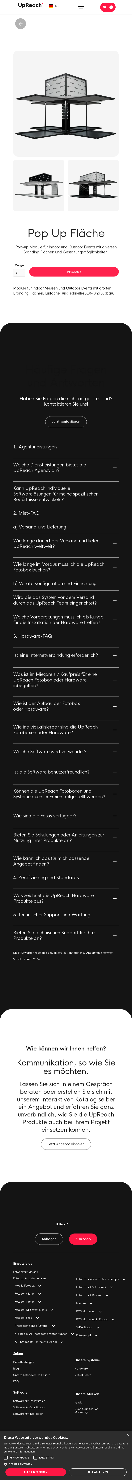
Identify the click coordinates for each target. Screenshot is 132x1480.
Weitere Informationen (21, 1451)
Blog (16, 1368)
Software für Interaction (28, 1414)
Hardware (81, 1368)
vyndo (78, 1402)
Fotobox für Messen (25, 1272)
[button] (54, 6)
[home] (29, 5)
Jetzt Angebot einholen (66, 1147)
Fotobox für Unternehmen (29, 1278)
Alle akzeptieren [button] (36, 1472)
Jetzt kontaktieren (66, 425)
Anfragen (49, 1239)
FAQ (16, 1381)
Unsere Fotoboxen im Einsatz (31, 1375)
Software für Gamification (29, 1407)
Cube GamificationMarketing (86, 1410)
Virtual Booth (83, 1375)
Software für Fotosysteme (29, 1401)
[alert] (66, 1455)
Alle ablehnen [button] (97, 1472)
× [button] (127, 1435)
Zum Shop (83, 1239)
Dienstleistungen (23, 1362)
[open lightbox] (66, 104)
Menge (19, 274)
